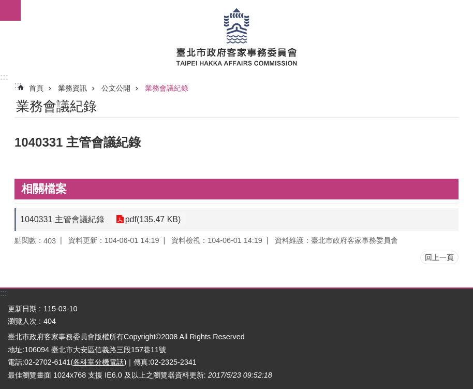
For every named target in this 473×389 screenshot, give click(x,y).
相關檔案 (44, 188)
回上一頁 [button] (439, 257)
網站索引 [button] (10, 10)
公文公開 (115, 88)
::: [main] (17, 85)
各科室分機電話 (98, 362)
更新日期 (22, 309)
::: (4, 77)
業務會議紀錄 (166, 88)
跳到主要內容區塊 (5, 5)
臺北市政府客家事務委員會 (236, 36)
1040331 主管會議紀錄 (62, 219)
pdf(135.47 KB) (152, 219)
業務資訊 (72, 88)
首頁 (36, 88)
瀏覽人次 (22, 321)
